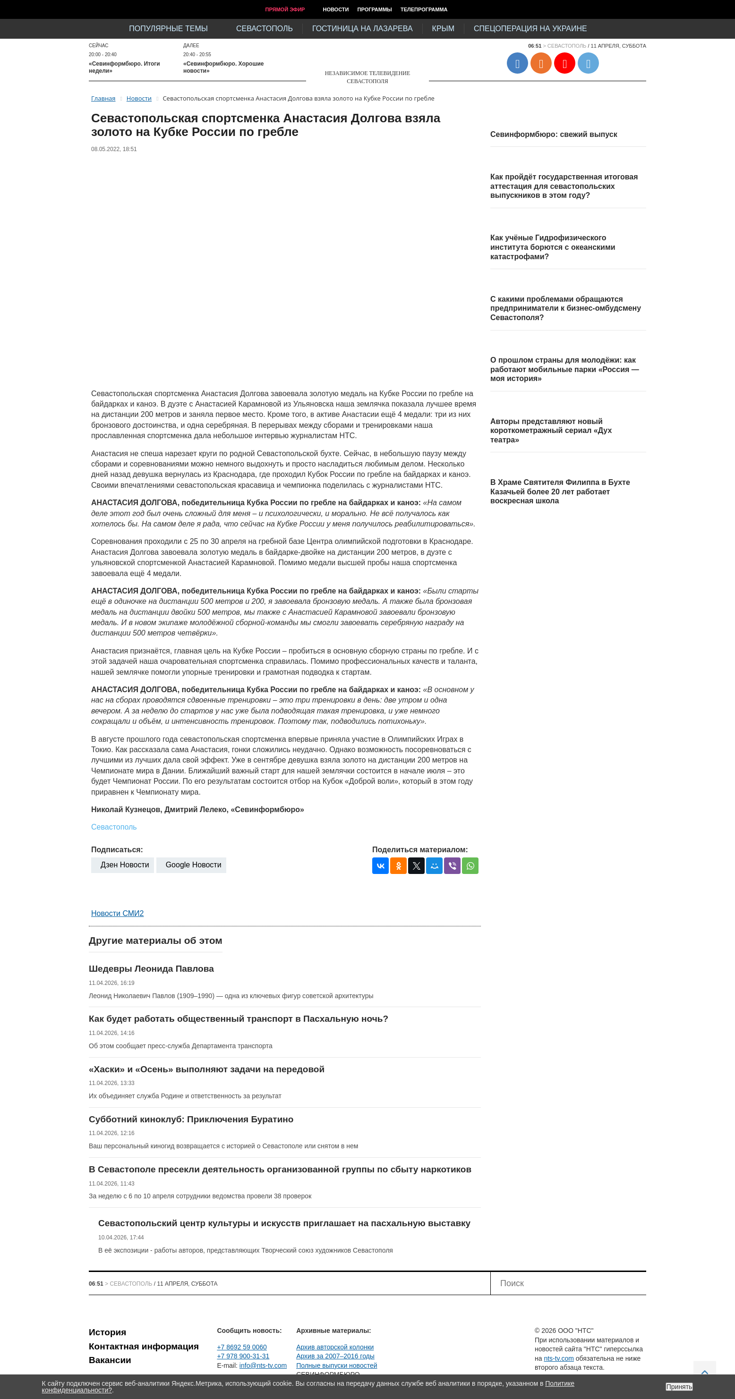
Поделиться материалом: (420, 850)
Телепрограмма (424, 9)
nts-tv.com (559, 1358)
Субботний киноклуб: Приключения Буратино (191, 1119)
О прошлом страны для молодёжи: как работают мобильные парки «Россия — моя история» (564, 369)
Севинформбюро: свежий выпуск (553, 134)
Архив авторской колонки (335, 1347)
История (107, 1332)
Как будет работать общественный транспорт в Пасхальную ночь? (238, 1019)
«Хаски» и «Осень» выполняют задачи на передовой (207, 1069)
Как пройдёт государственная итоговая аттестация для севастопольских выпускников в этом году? (564, 186)
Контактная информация (144, 1346)
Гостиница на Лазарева (362, 29)
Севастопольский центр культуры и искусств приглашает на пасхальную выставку (284, 1223)
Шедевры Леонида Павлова (151, 969)
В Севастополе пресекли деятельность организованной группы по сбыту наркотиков (280, 1169)
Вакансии (110, 1360)
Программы (375, 9)
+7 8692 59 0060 (242, 1347)
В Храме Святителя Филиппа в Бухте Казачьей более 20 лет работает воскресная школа (560, 491)
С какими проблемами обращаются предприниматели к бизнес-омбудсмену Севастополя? (565, 308)
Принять (679, 1387)
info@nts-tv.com (263, 1365)
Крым (443, 29)
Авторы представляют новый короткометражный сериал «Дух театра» (551, 430)
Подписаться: (117, 850)
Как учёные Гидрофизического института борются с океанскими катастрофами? (552, 247)
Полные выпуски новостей (336, 1365)
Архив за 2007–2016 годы (335, 1356)
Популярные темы (168, 29)
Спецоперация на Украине (530, 29)
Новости (336, 9)
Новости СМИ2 (117, 913)
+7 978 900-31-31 (243, 1356)
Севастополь (264, 29)
